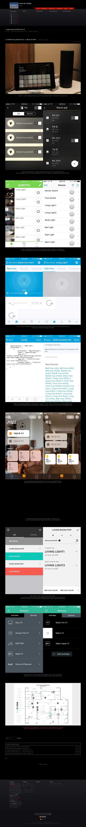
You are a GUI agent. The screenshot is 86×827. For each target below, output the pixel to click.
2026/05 (28, 783)
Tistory (58, 823)
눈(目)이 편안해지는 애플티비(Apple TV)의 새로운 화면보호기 (18, 753)
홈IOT (15, 785)
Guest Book (59, 8)
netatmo (11, 807)
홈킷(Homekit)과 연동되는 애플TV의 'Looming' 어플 (17, 746)
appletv (11, 789)
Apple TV (15, 788)
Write (71, 8)
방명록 (45, 822)
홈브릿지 (16, 807)
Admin (65, 8)
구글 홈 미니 (16, 802)
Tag (38, 8)
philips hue (12, 794)
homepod (18, 797)
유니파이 (17, 784)
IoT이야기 (40, 39)
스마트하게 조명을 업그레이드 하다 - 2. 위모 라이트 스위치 (18, 750)
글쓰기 (52, 822)
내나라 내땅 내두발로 (25, 3)
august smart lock (17, 805)
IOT (15, 806)
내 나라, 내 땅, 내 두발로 (55, 783)
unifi (16, 799)
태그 (33, 822)
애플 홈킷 (14, 803)
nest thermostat (17, 789)
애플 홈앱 (19, 803)
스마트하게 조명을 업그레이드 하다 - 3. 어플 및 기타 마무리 (24, 31)
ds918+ (18, 806)
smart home (16, 798)
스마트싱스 (12, 784)
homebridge (12, 799)
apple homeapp (18, 793)
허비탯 (12, 793)
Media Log (44, 8)
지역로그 (41, 822)
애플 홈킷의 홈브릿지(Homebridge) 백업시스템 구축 (17, 748)
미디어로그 (37, 822)
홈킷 (18, 788)
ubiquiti (12, 786)
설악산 (11, 805)
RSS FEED (44, 819)
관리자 (49, 822)
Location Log (52, 8)
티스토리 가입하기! (43, 818)
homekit (13, 792)
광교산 (16, 786)
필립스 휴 (12, 790)
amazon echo (13, 797)
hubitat (11, 798)
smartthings (12, 801)
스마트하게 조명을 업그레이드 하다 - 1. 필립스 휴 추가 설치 (18, 751)
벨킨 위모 (16, 795)
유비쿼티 (12, 806)
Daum (50, 823)
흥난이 (39, 823)
